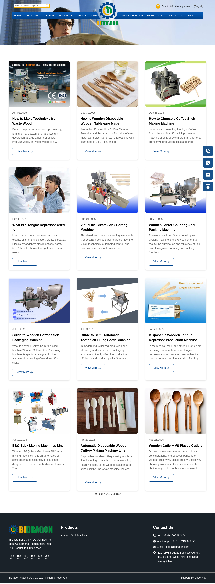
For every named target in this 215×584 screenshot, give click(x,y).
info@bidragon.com (177, 547)
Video (94, 15)
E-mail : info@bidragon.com (176, 6)
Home (17, 15)
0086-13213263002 (183, 541)
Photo (81, 15)
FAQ (160, 15)
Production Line (132, 15)
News (150, 15)
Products (66, 15)
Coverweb (200, 578)
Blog (190, 15)
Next (115, 494)
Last (119, 494)
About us (32, 15)
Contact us (175, 15)
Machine (48, 15)
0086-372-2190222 (174, 535)
